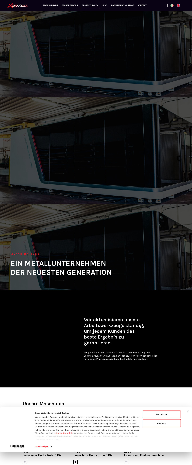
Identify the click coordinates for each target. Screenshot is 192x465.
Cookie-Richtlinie (64, 446)
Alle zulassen (161, 427)
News (104, 5)
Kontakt (142, 5)
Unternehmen (50, 5)
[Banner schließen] (188, 425)
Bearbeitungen (70, 5)
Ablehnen (161, 436)
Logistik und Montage (122, 5)
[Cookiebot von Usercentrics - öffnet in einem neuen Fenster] (17, 460)
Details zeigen (41, 460)
